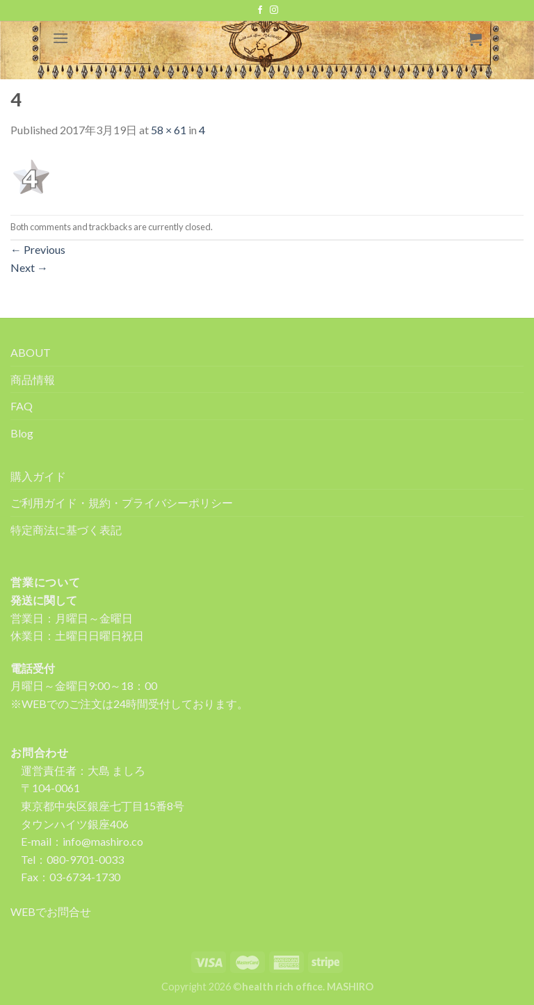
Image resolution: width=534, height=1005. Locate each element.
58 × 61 (168, 129)
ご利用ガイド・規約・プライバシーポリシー (121, 502)
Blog (21, 433)
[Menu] (60, 38)
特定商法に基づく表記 (66, 529)
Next (29, 267)
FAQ (21, 405)
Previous (37, 249)
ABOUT (30, 352)
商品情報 (32, 379)
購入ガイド (38, 476)
